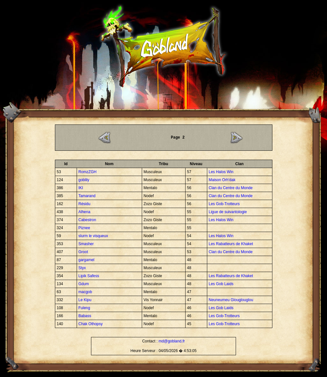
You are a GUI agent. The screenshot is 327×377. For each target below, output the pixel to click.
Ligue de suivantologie (228, 212)
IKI (81, 188)
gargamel (87, 260)
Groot (83, 252)
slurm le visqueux (93, 236)
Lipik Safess (89, 276)
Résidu (84, 204)
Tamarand (87, 196)
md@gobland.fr (172, 341)
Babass (85, 316)
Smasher (86, 244)
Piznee (84, 228)
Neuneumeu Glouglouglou (231, 300)
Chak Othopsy (91, 324)
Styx (82, 268)
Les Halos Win (221, 172)
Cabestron (87, 220)
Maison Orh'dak (222, 180)
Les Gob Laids (221, 284)
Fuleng (84, 308)
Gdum (84, 284)
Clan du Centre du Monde (231, 188)
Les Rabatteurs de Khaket (231, 244)
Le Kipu (85, 300)
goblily (84, 180)
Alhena (84, 212)
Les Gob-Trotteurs (224, 204)
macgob (85, 292)
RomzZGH (88, 172)
